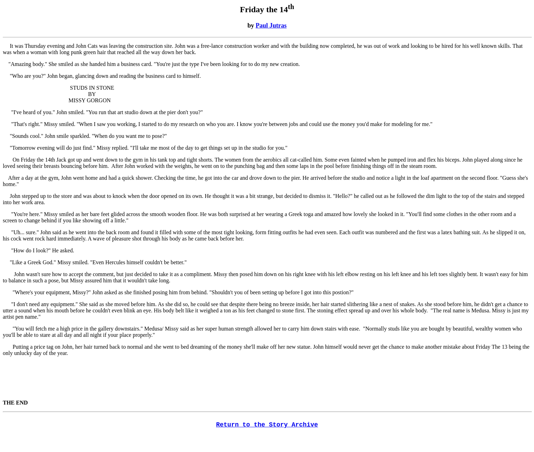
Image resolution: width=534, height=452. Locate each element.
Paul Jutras (271, 25)
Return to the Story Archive (267, 424)
